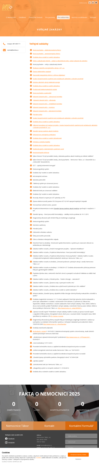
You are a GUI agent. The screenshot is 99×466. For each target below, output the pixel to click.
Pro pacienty (50, 17)
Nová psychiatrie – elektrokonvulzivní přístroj (47, 50)
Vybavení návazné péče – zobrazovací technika (47, 97)
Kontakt (93, 17)
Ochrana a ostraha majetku (41, 142)
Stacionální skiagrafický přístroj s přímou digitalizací (49, 75)
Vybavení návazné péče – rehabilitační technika (47, 104)
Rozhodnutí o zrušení (39, 331)
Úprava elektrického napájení (42, 71)
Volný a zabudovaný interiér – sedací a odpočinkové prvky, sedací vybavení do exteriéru (60, 61)
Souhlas (38, 458)
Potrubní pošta (37, 114)
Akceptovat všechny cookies (78, 454)
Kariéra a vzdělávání (79, 17)
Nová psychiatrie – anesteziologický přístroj (46, 54)
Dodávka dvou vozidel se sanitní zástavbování (47, 138)
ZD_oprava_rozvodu (57, 316)
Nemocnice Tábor (17, 426)
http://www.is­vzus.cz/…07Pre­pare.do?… (78, 337)
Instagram (11, 442)
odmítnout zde (17, 462)
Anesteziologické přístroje (41, 152)
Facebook (11, 438)
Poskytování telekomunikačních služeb (45, 89)
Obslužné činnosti (35, 17)
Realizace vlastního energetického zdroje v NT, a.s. (49, 68)
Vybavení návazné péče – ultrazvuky (44, 100)
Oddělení (22, 17)
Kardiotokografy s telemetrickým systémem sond (48, 149)
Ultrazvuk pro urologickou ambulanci (44, 135)
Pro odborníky (63, 17)
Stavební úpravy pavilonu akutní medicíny (45, 131)
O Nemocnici (11, 17)
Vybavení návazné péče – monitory (44, 107)
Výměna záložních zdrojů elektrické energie (46, 82)
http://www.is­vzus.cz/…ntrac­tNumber (54, 324)
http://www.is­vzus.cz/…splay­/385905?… (70, 308)
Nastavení (78, 459)
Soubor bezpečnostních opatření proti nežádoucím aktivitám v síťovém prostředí (58, 79)
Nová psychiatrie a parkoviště (42, 93)
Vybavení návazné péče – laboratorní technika (47, 111)
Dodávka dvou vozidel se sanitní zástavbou (46, 57)
